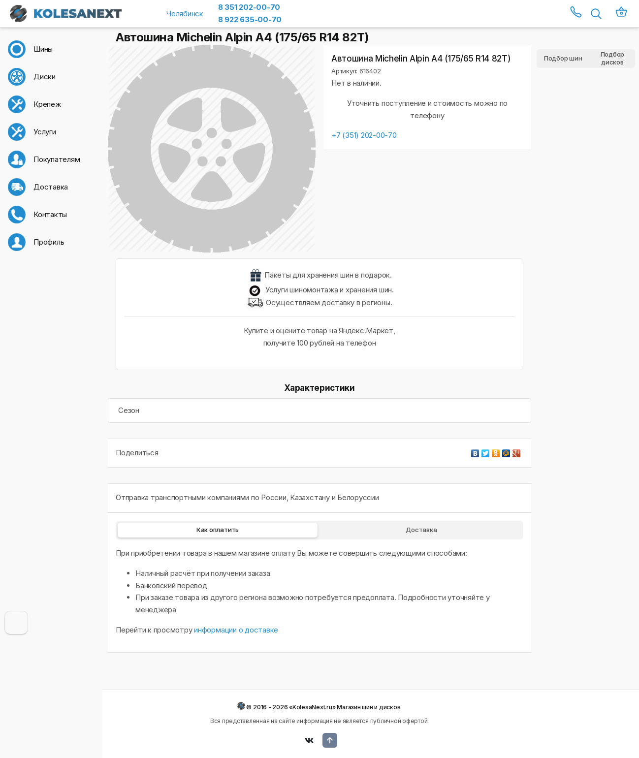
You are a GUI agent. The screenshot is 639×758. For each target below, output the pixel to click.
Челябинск (184, 13)
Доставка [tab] (421, 530)
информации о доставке (236, 629)
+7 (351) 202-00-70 (364, 135)
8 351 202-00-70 (249, 7)
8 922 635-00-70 (250, 19)
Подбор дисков (613, 58)
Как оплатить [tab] (217, 530)
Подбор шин (563, 58)
